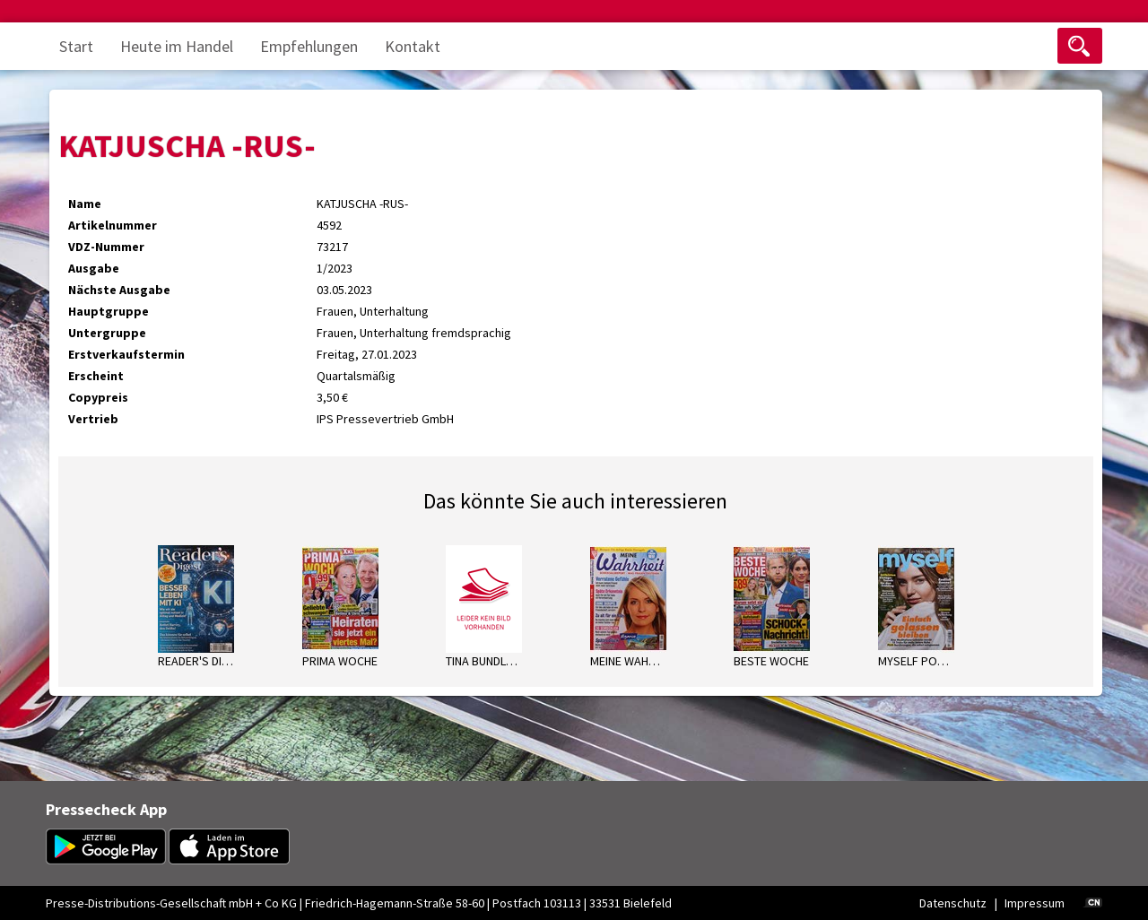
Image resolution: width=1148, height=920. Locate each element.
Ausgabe (93, 268)
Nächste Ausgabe (119, 290)
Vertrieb (93, 419)
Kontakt (412, 46)
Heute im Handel (176, 46)
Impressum (1034, 903)
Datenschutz (953, 903)
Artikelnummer (112, 225)
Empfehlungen (309, 46)
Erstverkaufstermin (126, 354)
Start (76, 46)
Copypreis (98, 397)
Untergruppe (107, 333)
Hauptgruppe (108, 311)
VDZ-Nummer (106, 247)
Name (84, 203)
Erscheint (96, 376)
